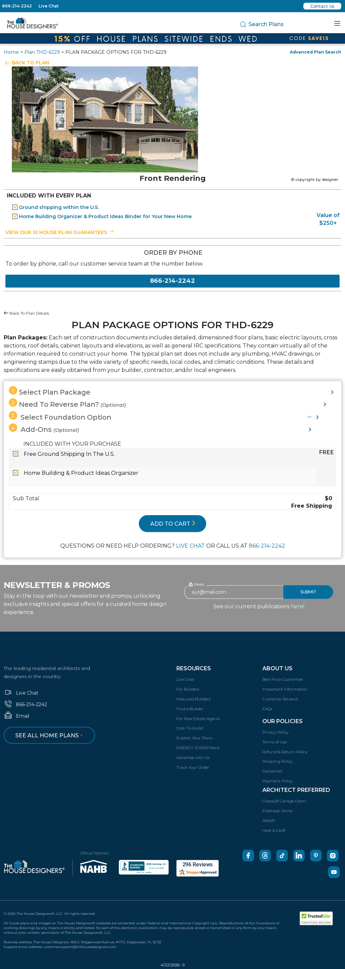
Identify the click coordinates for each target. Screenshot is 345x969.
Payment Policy (277, 780)
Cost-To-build (189, 728)
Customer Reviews (280, 698)
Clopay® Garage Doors (284, 800)
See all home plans (50, 735)
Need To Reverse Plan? (67, 403)
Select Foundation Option (60, 416)
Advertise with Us (193, 757)
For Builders (187, 689)
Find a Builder (189, 708)
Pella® (268, 820)
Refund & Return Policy (284, 751)
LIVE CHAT (190, 546)
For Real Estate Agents (198, 718)
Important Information (285, 689)
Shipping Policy (277, 761)
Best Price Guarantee (282, 679)
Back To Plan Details (26, 313)
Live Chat (49, 5)
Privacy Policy (275, 732)
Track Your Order (192, 767)
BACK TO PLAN (30, 63)
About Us (277, 668)
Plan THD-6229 (42, 52)
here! (297, 606)
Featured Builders (193, 698)
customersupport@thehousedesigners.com (80, 947)
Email (16, 716)
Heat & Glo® (273, 830)
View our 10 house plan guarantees (59, 232)
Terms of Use (274, 741)
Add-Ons (44, 428)
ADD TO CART (173, 524)
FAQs (267, 708)
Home (11, 52)
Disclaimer (272, 771)
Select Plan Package (49, 391)
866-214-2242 (17, 5)
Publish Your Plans (194, 737)
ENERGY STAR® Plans (197, 747)
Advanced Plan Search (315, 52)
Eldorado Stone (277, 810)
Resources (193, 668)
